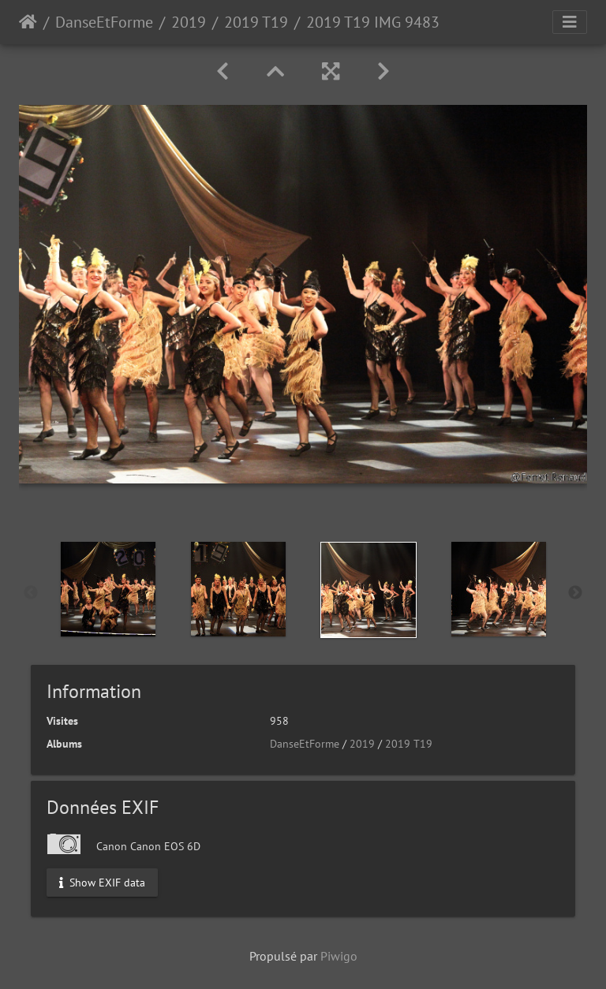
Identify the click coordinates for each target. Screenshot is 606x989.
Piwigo (338, 956)
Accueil (28, 22)
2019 (188, 22)
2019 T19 (256, 22)
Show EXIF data (102, 882)
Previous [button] (31, 593)
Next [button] (575, 593)
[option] (108, 589)
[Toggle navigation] (569, 22)
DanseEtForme (104, 22)
